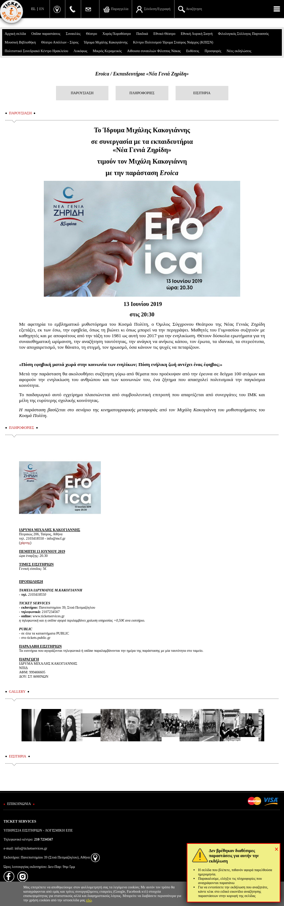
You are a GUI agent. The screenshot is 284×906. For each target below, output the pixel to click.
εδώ (89, 900)
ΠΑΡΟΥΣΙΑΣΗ (82, 93)
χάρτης (25, 543)
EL (33, 9)
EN (41, 9)
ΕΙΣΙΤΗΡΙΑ (201, 93)
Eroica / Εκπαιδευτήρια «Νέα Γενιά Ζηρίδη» (142, 74)
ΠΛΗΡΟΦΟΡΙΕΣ (142, 93)
